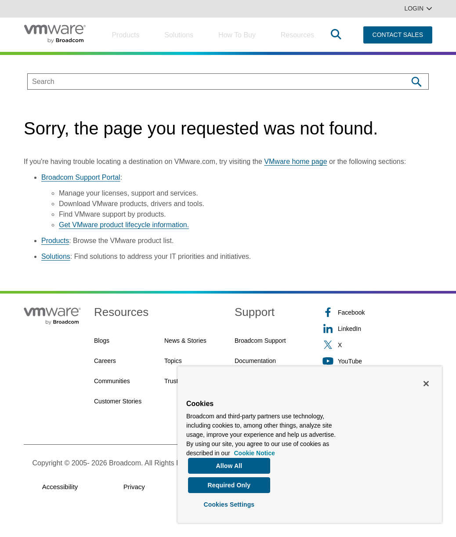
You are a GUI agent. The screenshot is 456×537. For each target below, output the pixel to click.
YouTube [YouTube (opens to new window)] (342, 361)
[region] (309, 443)
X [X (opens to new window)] (332, 344)
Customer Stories (117, 401)
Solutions (178, 35)
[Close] (426, 381)
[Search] (416, 81)
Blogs (101, 340)
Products (125, 35)
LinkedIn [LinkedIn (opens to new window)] (341, 328)
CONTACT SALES (398, 34)
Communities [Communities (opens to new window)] (112, 381)
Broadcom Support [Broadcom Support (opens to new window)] (260, 340)
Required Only (229, 483)
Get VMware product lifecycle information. (124, 225)
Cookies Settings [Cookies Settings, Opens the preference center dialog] (228, 503)
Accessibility (60, 486)
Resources (297, 35)
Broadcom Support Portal (80, 177)
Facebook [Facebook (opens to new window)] (343, 312)
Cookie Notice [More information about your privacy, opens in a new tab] (254, 450)
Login (418, 8)
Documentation (255, 360)
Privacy (134, 486)
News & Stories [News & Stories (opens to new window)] (185, 340)
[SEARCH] (208, 81)
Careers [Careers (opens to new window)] (105, 360)
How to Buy (237, 35)
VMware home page (295, 161)
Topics (173, 360)
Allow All (229, 463)
